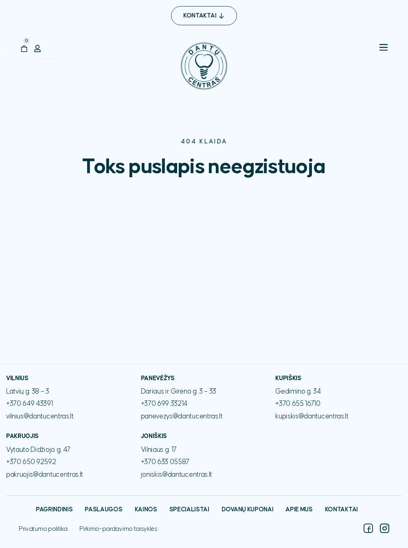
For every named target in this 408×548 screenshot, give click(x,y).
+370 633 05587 (165, 462)
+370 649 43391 (29, 403)
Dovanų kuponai (248, 509)
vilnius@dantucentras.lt (40, 416)
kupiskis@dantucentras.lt (311, 416)
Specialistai (189, 509)
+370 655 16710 (297, 403)
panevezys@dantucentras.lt (182, 416)
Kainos (146, 509)
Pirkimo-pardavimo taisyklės (118, 529)
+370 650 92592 (31, 462)
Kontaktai (341, 509)
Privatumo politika (43, 529)
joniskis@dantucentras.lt (176, 474)
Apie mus (298, 509)
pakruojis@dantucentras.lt (44, 474)
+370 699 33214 (164, 403)
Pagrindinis (54, 509)
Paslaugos (103, 509)
